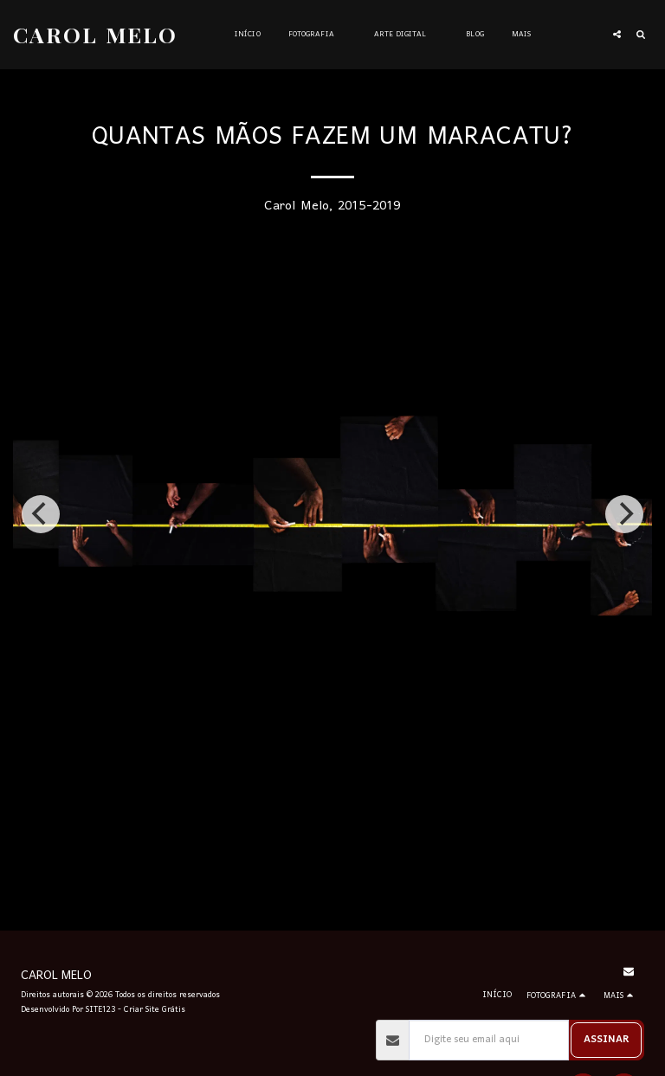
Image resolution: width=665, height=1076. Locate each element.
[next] (624, 514)
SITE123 (100, 1010)
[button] (317, 34)
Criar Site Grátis (154, 1010)
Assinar (606, 1039)
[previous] (41, 514)
